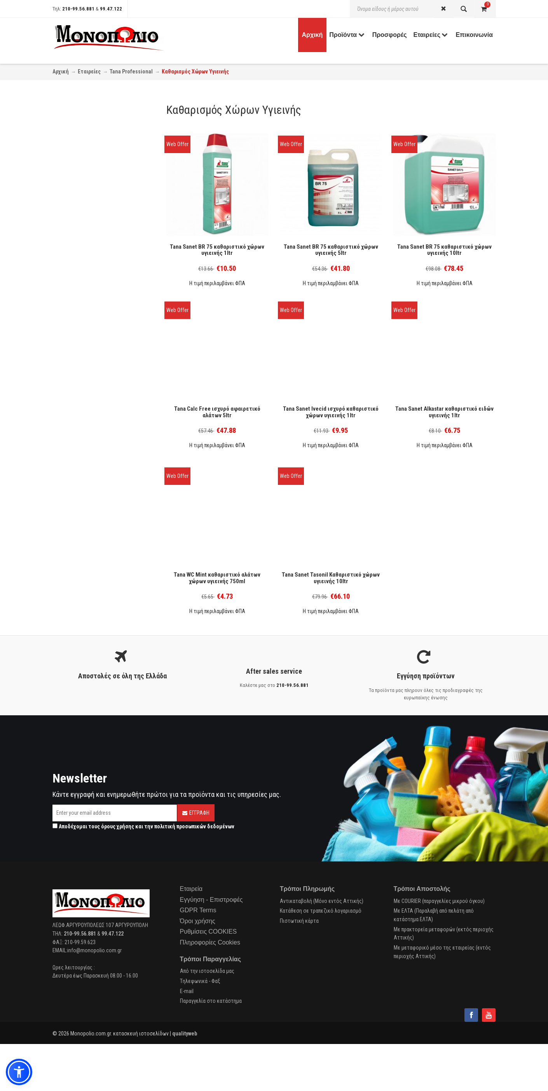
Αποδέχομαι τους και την (143, 826)
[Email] (114, 813)
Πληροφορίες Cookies (210, 942)
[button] (19, 1072)
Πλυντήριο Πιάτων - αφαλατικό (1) (101, 189)
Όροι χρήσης (197, 921)
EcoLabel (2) (77, 224)
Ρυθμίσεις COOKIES (208, 931)
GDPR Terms (198, 910)
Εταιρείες (89, 71)
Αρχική (60, 71)
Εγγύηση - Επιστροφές (211, 899)
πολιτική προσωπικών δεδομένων (194, 826)
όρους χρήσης (117, 826)
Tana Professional (131, 71)
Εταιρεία (191, 888)
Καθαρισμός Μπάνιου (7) (90, 179)
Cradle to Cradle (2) (84, 214)
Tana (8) (72, 248)
